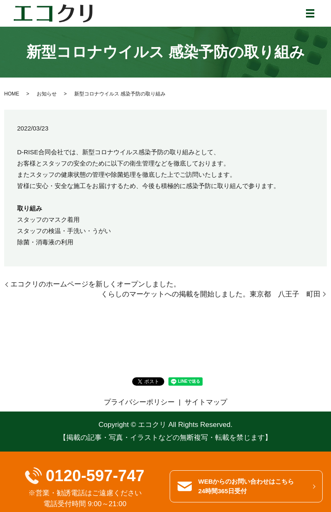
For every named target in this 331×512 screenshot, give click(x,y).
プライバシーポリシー (139, 402)
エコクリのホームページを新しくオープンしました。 (95, 284)
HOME (11, 94)
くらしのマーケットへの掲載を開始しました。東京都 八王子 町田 (211, 294)
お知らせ (47, 94)
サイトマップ (206, 402)
